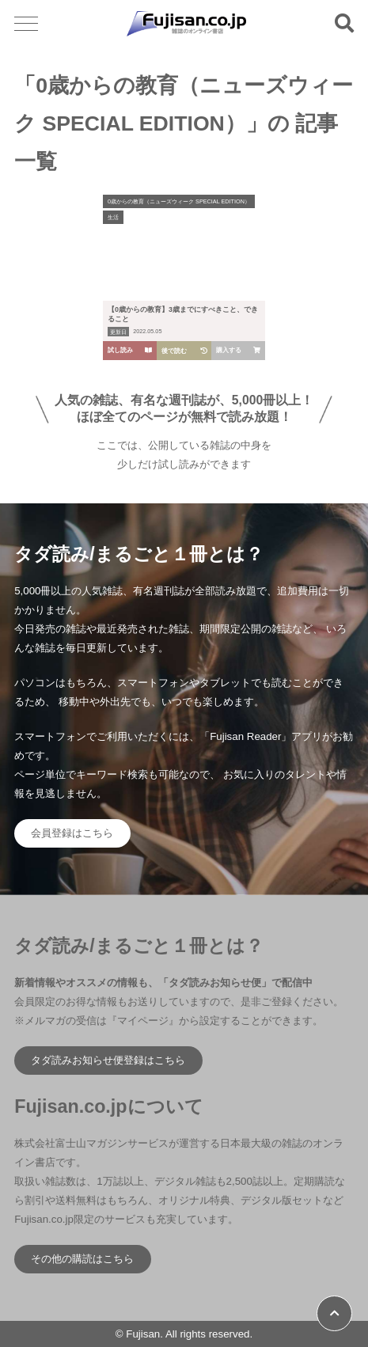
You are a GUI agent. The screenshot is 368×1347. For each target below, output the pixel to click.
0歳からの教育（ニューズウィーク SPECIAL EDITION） (179, 201)
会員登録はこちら (72, 833)
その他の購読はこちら (82, 1259)
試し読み (130, 351)
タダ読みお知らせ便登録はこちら (108, 1060)
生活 (113, 217)
